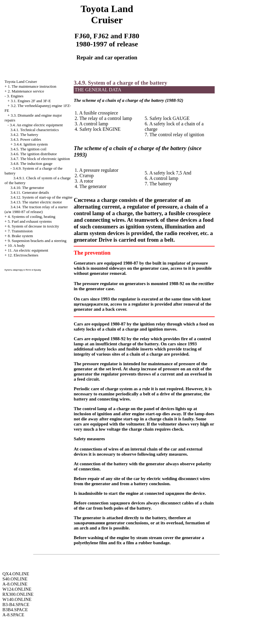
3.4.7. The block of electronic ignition (40, 158)
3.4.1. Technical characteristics (35, 129)
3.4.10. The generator (27, 187)
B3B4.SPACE (15, 609)
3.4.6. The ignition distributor (34, 154)
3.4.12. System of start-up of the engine (41, 197)
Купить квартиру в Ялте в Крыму (23, 270)
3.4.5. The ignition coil (28, 149)
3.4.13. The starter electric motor (36, 202)
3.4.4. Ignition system (31, 144)
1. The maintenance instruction (32, 86)
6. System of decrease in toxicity (33, 226)
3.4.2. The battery (24, 134)
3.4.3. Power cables (26, 139)
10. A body (16, 245)
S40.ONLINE (14, 578)
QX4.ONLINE (15, 573)
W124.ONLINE (16, 589)
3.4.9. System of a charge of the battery (120, 83)
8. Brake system (20, 236)
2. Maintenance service (26, 91)
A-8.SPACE (13, 614)
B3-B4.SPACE (15, 604)
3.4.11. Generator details (30, 192)
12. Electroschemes (23, 255)
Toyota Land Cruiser (21, 81)
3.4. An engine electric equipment (36, 125)
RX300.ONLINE (18, 594)
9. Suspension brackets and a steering (37, 240)
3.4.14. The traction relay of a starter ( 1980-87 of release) (36, 209)
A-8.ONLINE (14, 584)
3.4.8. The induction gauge (32, 163)
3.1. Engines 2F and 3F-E (31, 101)
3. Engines (15, 96)
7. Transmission (20, 231)
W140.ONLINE (16, 599)
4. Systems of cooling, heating (31, 216)
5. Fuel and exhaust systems (30, 221)
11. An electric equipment (28, 250)
